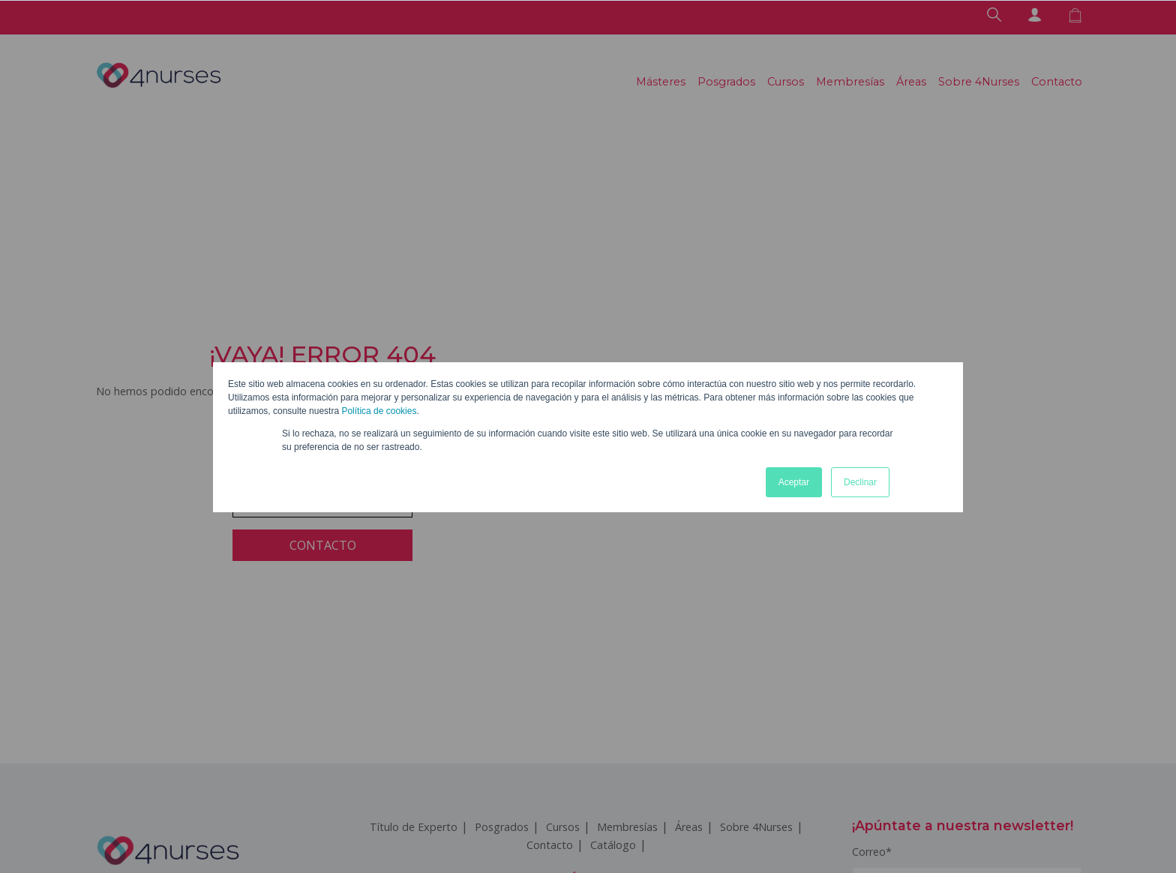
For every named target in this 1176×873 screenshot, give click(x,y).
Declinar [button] (860, 482)
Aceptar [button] (793, 482)
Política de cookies (378, 411)
